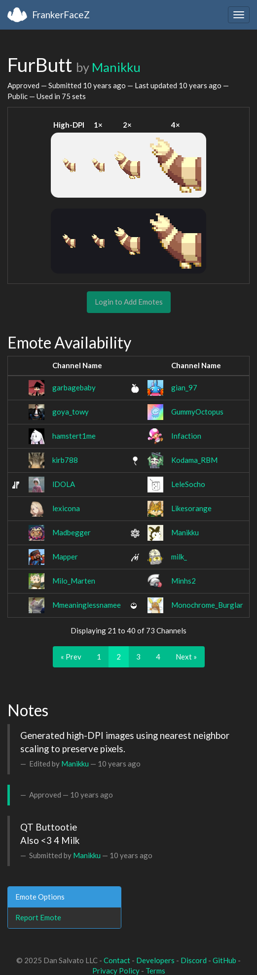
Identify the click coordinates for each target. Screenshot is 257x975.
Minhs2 (183, 580)
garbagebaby (74, 387)
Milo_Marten (73, 580)
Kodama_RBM (194, 459)
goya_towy (70, 411)
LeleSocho (188, 484)
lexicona (66, 508)
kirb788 (65, 459)
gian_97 (184, 387)
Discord (194, 960)
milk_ (179, 556)
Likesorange (191, 508)
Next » (186, 656)
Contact (117, 960)
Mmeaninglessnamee (86, 604)
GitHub (224, 960)
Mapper (65, 556)
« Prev (71, 656)
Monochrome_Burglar (207, 604)
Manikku (116, 67)
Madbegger (71, 532)
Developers (155, 960)
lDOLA (63, 484)
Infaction (186, 435)
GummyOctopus (197, 411)
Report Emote (38, 917)
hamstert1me (74, 435)
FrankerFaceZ (61, 14)
